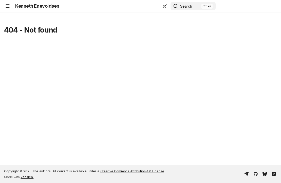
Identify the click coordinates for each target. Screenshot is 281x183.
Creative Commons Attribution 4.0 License (132, 171)
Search (186, 6)
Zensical (27, 177)
